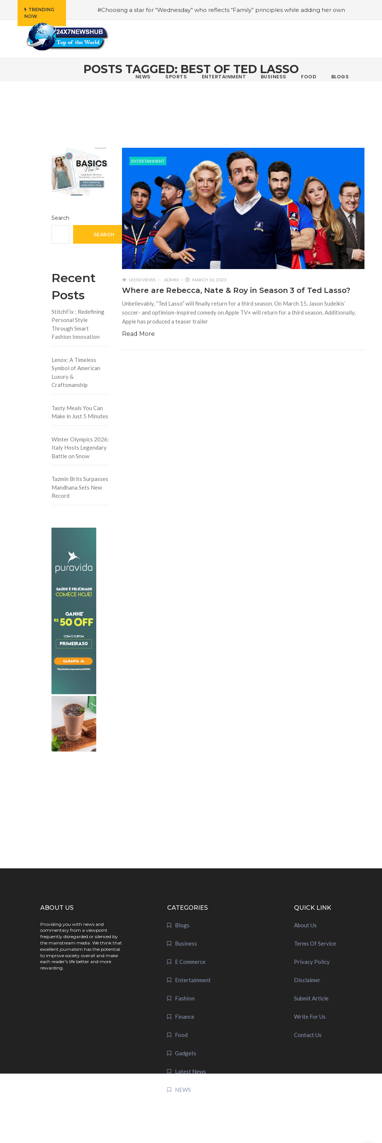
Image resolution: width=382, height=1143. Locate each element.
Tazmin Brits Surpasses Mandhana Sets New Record (79, 487)
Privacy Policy (312, 961)
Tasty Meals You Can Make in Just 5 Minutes (79, 412)
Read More (138, 333)
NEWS (183, 1089)
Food (181, 1034)
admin (171, 279)
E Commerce (190, 961)
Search (60, 218)
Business (186, 943)
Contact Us (308, 1034)
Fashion (185, 998)
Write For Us (310, 1016)
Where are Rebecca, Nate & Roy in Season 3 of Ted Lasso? (236, 290)
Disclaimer (307, 980)
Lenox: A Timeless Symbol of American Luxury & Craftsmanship (75, 372)
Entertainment (148, 161)
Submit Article (311, 998)
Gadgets (185, 1053)
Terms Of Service (315, 943)
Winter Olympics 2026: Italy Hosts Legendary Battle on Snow (80, 447)
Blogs (182, 925)
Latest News (190, 1071)
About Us (305, 925)
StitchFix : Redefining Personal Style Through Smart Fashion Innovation (77, 324)
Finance (184, 1016)
